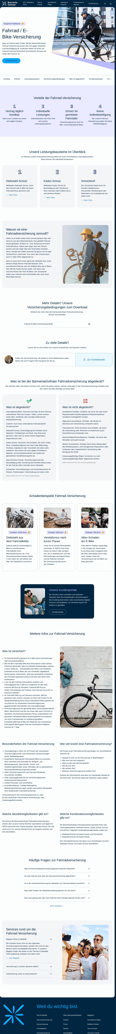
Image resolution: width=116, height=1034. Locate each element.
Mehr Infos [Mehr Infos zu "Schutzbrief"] (86, 200)
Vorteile (17, 79)
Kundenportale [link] (57, 612)
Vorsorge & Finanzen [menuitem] (64, 3)
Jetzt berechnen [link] (11, 61)
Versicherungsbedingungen (54, 79)
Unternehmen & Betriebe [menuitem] (79, 3)
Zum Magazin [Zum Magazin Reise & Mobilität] (13, 958)
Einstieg (7, 79)
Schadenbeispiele (96, 79)
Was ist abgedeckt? (77, 79)
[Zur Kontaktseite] (93, 359)
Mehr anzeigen (57, 906)
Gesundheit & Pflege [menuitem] (52, 3)
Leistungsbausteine (31, 79)
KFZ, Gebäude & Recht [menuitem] (28, 3)
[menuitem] (105, 3)
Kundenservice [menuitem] (93, 3)
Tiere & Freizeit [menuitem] (39, 3)
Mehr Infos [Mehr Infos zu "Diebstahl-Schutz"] (11, 195)
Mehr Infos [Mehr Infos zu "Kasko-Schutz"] (49, 198)
